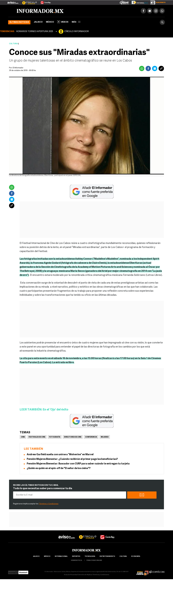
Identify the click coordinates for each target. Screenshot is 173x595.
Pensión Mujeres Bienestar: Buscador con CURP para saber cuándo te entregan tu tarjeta (78, 464)
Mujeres (105, 437)
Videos (62, 22)
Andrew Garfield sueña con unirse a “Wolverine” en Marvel (60, 455)
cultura (123, 557)
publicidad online (94, 561)
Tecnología (90, 557)
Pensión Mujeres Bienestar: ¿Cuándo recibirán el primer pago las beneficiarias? (72, 459)
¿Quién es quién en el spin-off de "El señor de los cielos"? (58, 469)
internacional (61, 557)
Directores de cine (72, 437)
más (76, 22)
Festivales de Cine (37, 437)
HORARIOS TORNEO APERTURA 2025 (34, 32)
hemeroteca (76, 561)
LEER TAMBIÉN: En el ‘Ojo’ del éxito (44, 410)
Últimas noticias (19, 23)
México (50, 22)
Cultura (13, 44)
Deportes (76, 557)
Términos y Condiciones (48, 504)
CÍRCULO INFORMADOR (76, 32)
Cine (23, 437)
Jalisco (38, 22)
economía (135, 557)
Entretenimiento (107, 557)
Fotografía (54, 437)
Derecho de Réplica (85, 575)
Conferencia (91, 437)
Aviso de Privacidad (70, 575)
